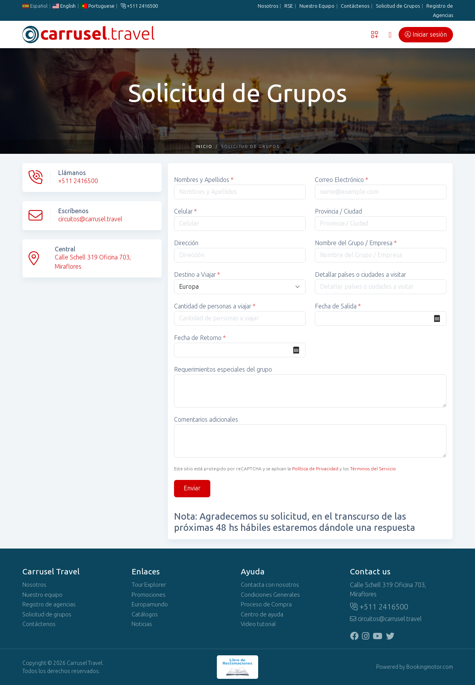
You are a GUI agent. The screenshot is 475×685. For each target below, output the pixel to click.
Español (34, 6)
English (63, 6)
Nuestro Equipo (317, 6)
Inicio (204, 146)
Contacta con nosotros (270, 584)
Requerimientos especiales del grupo (223, 369)
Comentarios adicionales (206, 419)
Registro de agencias (49, 604)
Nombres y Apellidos (203, 179)
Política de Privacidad (315, 468)
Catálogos (145, 614)
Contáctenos (355, 6)
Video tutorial (258, 624)
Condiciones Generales (270, 594)
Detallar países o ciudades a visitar (360, 274)
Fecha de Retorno (200, 338)
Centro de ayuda (262, 614)
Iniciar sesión (426, 34)
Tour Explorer (149, 584)
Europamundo (150, 604)
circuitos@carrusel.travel (90, 219)
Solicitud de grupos (46, 614)
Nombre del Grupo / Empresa (356, 243)
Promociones (149, 594)
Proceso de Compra (266, 604)
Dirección (186, 243)
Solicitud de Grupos (398, 6)
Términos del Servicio (373, 468)
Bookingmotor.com (429, 667)
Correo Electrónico (341, 179)
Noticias (142, 624)
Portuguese (97, 6)
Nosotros (268, 6)
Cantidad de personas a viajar (214, 306)
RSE (288, 6)
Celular (185, 211)
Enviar (192, 488)
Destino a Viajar (197, 274)
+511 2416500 (139, 6)
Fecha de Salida (338, 306)
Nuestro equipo (42, 594)
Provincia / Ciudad (338, 211)
